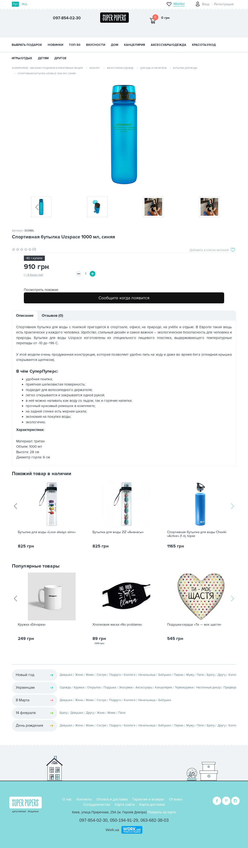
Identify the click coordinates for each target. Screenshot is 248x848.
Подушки (109, 687)
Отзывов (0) (52, 315)
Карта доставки (152, 804)
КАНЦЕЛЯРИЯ (134, 45)
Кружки (79, 687)
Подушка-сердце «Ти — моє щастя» (194, 625)
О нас (67, 799)
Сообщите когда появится (124, 298)
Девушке (66, 675)
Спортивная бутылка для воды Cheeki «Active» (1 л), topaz (196, 534)
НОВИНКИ (55, 45)
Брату (211, 675)
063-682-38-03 (154, 820)
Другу (221, 675)
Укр (24, 4)
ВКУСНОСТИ (95, 45)
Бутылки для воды (185, 68)
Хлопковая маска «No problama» (117, 625)
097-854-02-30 (93, 820)
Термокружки (184, 687)
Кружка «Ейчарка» (32, 625)
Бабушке (164, 675)
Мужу (190, 675)
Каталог (94, 68)
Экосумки (126, 687)
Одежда (65, 687)
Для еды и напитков (153, 68)
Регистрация (224, 4)
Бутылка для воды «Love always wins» (47, 532)
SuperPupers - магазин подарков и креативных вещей (47, 68)
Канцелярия (163, 687)
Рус (15, 4)
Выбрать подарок (27, 45)
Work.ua (112, 830)
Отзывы (175, 799)
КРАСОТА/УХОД (204, 45)
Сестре (101, 675)
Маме (90, 675)
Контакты (84, 799)
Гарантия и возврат (148, 799)
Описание (25, 315)
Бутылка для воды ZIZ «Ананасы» (118, 532)
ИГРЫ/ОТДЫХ (22, 58)
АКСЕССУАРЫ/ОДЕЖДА (168, 45)
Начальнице (146, 675)
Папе (200, 675)
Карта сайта (125, 804)
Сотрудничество (96, 804)
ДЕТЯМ (43, 58)
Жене (79, 675)
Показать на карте (162, 812)
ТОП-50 (74, 45)
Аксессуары (143, 687)
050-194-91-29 (124, 820)
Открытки (94, 687)
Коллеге (129, 675)
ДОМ (114, 45)
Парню (178, 675)
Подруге (115, 675)
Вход (205, 4)
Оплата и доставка (112, 799)
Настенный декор (208, 687)
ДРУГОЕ (60, 58)
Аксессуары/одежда (120, 68)
